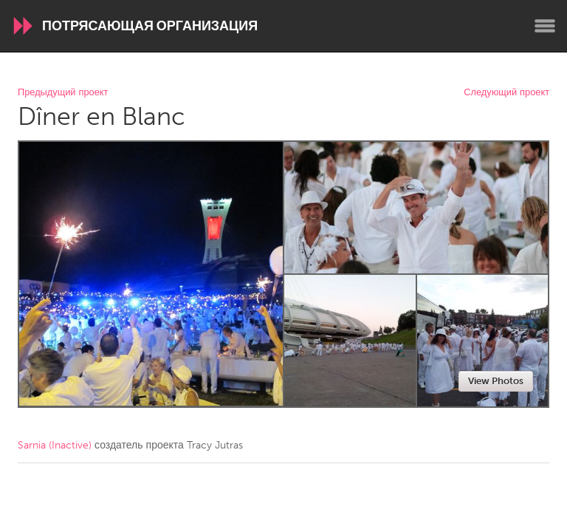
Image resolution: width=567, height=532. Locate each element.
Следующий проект (506, 93)
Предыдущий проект (63, 93)
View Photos (495, 380)
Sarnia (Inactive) (55, 445)
